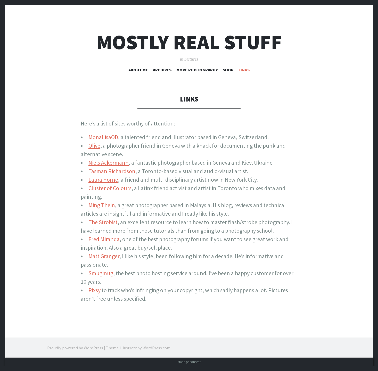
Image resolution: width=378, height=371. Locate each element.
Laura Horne (103, 179)
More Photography (197, 69)
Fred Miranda (104, 239)
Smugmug (100, 273)
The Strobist (103, 222)
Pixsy (94, 290)
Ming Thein (101, 205)
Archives (162, 69)
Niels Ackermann (108, 162)
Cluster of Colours (110, 188)
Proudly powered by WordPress (75, 347)
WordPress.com (156, 347)
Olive (94, 145)
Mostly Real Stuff (189, 42)
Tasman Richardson (111, 171)
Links (244, 69)
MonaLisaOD (103, 137)
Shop (228, 69)
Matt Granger (103, 256)
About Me (138, 69)
